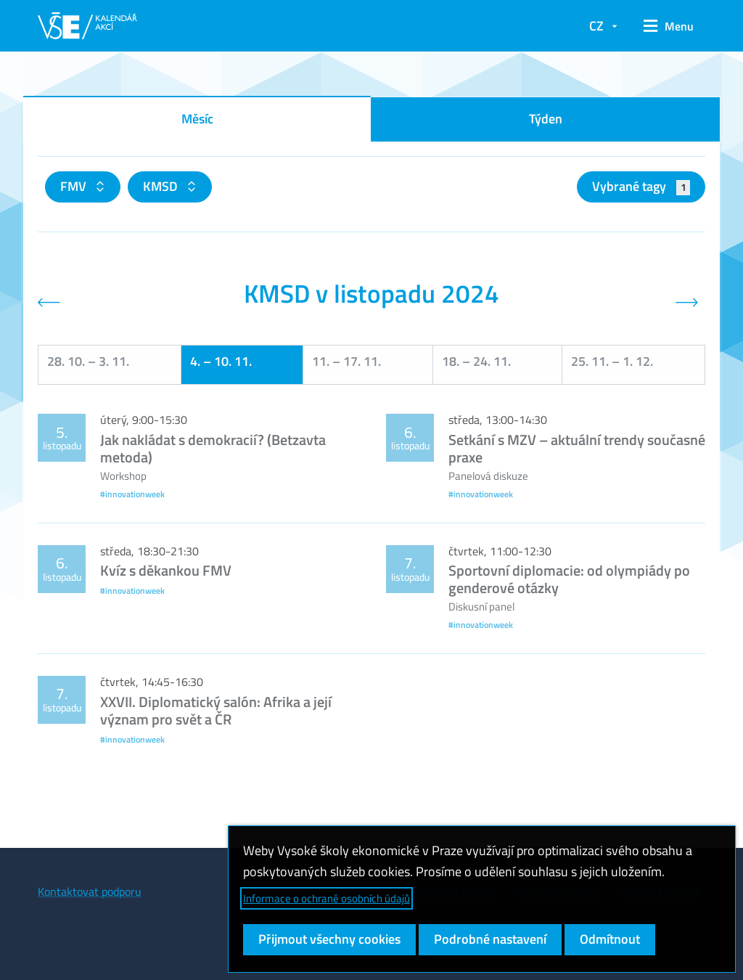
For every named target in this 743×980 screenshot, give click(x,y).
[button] (668, 26)
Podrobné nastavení (490, 939)
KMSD (162, 186)
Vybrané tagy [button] (641, 186)
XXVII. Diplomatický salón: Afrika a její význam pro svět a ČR (216, 710)
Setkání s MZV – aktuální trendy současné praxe (576, 448)
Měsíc (197, 118)
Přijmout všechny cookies (329, 939)
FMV (74, 186)
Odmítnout (610, 939)
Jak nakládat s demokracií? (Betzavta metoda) (213, 448)
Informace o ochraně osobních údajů (326, 898)
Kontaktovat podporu (89, 891)
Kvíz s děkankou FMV (165, 570)
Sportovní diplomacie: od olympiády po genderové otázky (569, 579)
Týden (545, 118)
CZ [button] (596, 26)
